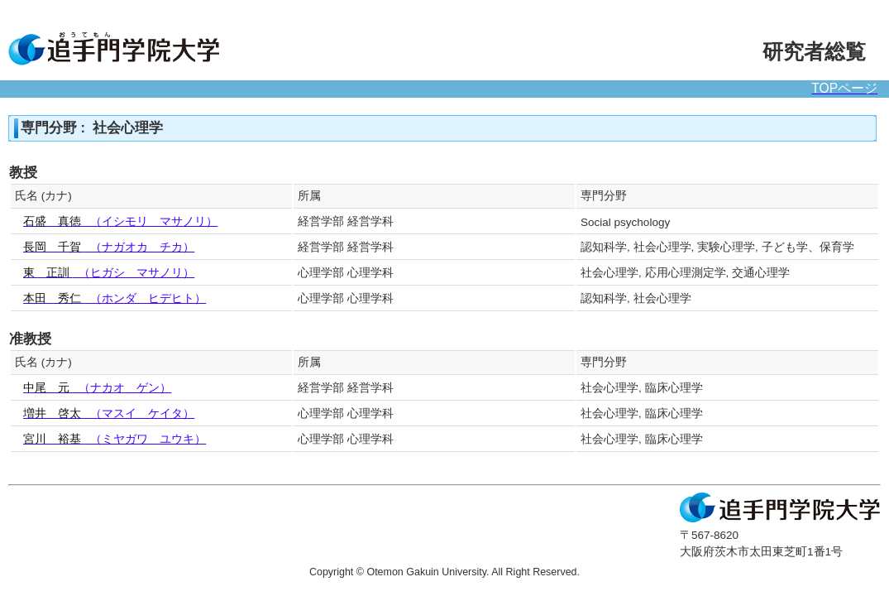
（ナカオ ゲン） (97, 388)
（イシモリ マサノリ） (120, 221)
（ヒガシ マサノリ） (108, 273)
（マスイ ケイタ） (108, 413)
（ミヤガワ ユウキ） (114, 439)
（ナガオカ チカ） (108, 247)
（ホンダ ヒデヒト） (114, 298)
